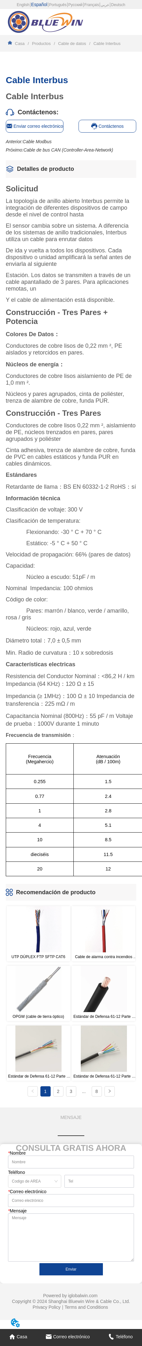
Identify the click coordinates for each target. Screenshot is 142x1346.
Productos (41, 43)
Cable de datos (72, 43)
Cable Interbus (106, 43)
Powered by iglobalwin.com (70, 1295)
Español (39, 4)
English (23, 5)
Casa (20, 43)
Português (58, 5)
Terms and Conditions (86, 1307)
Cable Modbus (37, 141)
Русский (75, 5)
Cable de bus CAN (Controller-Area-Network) (68, 150)
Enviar (70, 1269)
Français (91, 5)
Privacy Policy (47, 1307)
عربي (105, 5)
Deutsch (118, 5)
